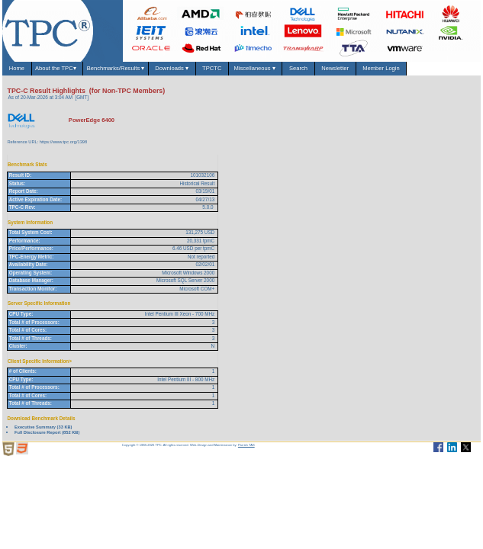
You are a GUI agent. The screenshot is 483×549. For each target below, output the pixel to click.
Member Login (381, 68)
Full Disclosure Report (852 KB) (46, 432)
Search (298, 68)
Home (17, 68)
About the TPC (57, 68)
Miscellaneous (255, 68)
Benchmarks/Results (116, 68)
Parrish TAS (246, 445)
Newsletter (335, 68)
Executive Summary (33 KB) (43, 427)
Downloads (172, 68)
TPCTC (212, 68)
